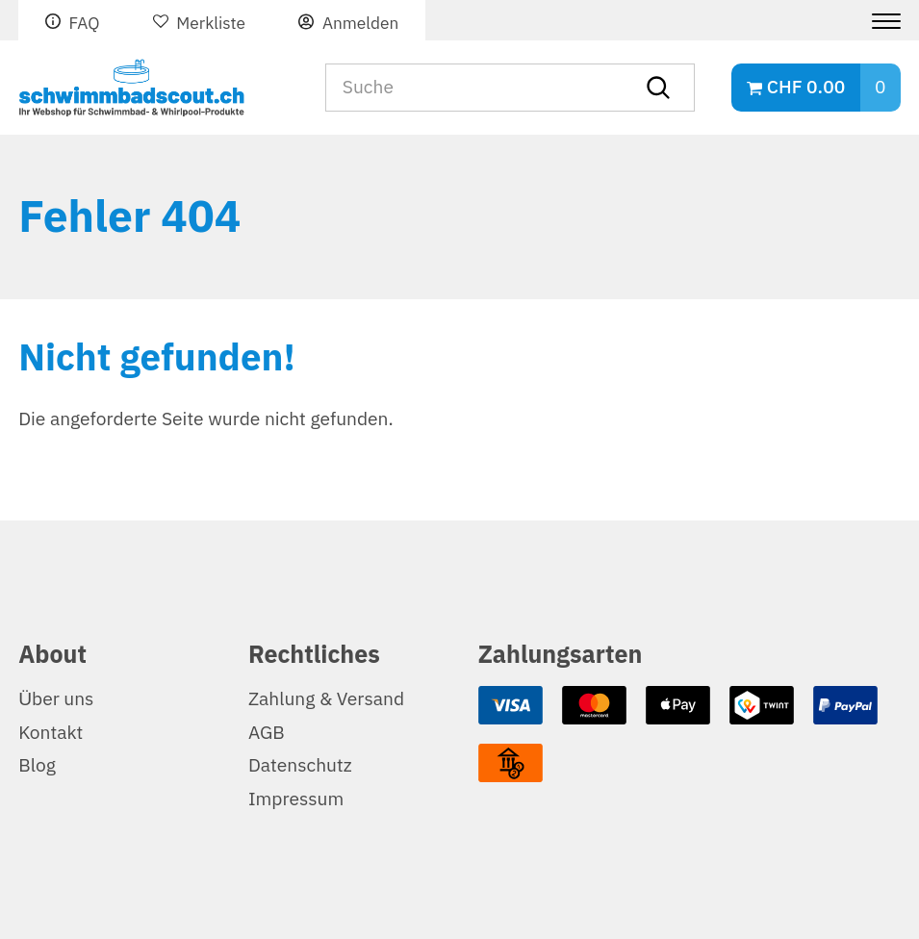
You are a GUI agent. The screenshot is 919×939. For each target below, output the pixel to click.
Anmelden (360, 23)
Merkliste (210, 23)
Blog (37, 765)
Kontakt (50, 733)
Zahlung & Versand (326, 699)
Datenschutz (300, 765)
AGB (266, 733)
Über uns (55, 699)
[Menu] (879, 21)
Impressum (296, 799)
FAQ (83, 23)
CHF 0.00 (806, 87)
